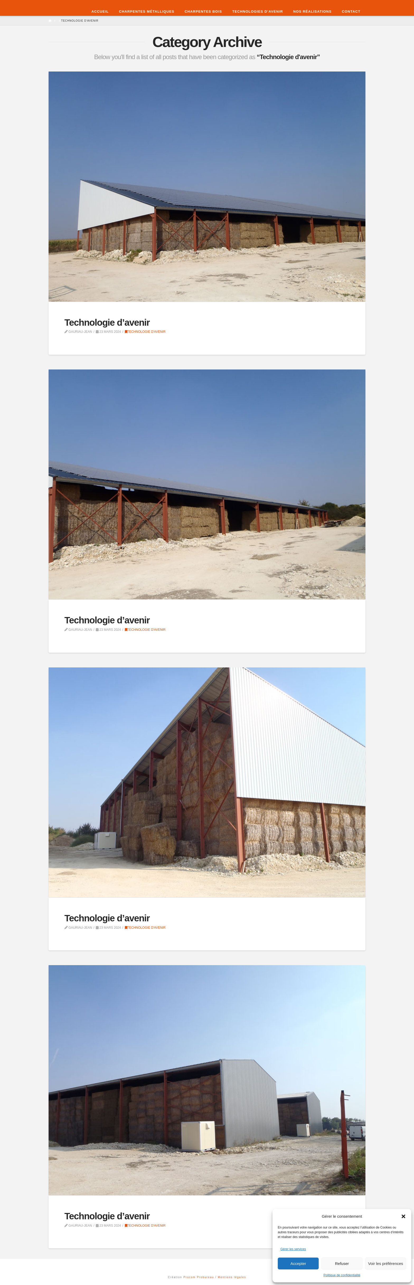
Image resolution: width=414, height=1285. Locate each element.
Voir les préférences (385, 1263)
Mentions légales (232, 1277)
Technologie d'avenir (145, 332)
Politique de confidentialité (341, 1275)
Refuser (342, 1263)
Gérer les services (293, 1249)
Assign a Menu (207, 1265)
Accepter (298, 1263)
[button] (403, 1216)
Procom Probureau (199, 1277)
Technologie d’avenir (107, 322)
